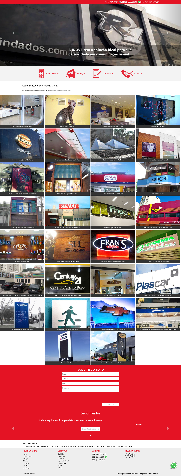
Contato (142, 8)
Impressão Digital (63, 461)
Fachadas (61, 458)
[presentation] (79, 397)
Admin (155, 474)
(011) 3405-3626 (111, 2)
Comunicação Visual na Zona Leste (91, 446)
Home (91, 8)
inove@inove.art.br (150, 2)
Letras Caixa (62, 463)
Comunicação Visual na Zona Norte (38, 90)
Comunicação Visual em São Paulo (35, 446)
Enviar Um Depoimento (90, 429)
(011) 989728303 (130, 2)
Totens (60, 468)
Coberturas (61, 456)
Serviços (113, 8)
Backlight (61, 454)
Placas (60, 465)
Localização (152, 8)
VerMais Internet (131, 474)
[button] (13, 33)
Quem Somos (101, 8)
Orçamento (132, 8)
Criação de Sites (145, 474)
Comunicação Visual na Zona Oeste (119, 446)
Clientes (122, 8)
